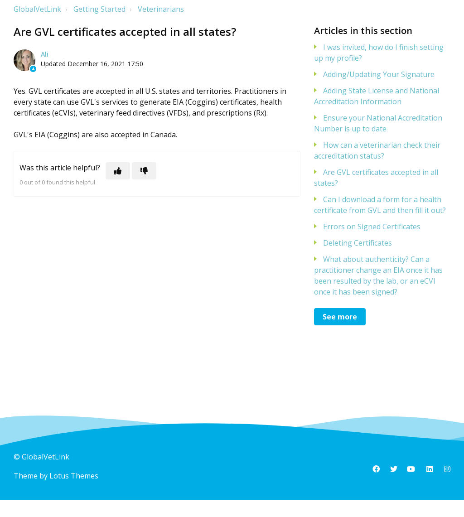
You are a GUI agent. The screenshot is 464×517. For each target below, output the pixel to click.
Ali (44, 54)
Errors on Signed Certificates (371, 227)
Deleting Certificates (357, 243)
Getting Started (99, 9)
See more (340, 317)
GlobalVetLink (37, 9)
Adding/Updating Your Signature (379, 74)
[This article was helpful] (118, 170)
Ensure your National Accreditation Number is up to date (378, 123)
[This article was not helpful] (144, 170)
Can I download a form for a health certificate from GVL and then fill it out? (380, 204)
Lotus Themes (73, 476)
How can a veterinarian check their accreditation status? (377, 150)
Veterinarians (161, 9)
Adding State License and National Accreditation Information (376, 96)
